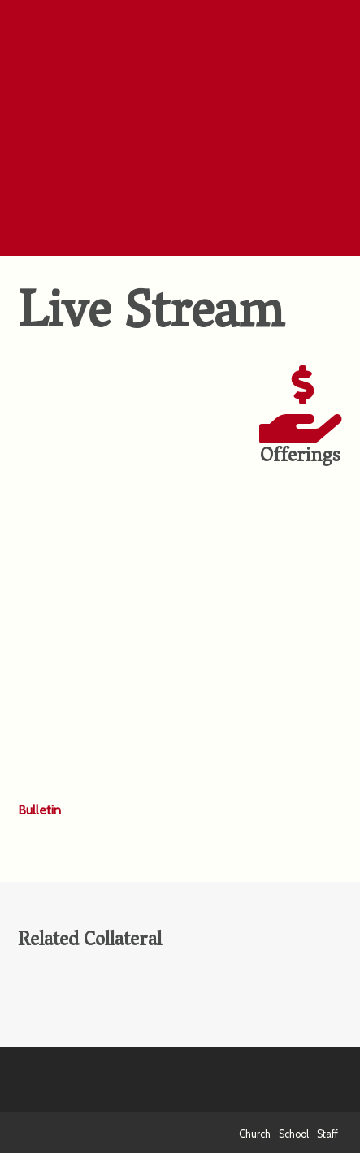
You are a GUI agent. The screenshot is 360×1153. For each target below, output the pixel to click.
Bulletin (39, 810)
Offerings (300, 457)
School (294, 1134)
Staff (327, 1134)
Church (255, 1134)
